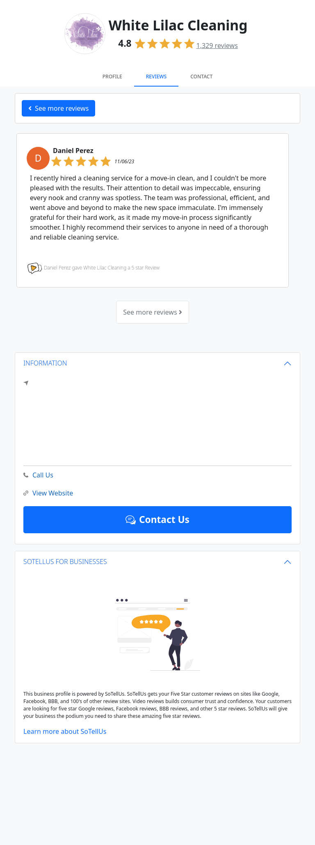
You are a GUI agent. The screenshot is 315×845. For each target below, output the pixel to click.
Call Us (38, 475)
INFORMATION (45, 363)
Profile (112, 76)
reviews (217, 45)
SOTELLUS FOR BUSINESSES (65, 561)
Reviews (156, 76)
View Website (48, 493)
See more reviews (152, 312)
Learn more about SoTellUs (64, 731)
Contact (201, 76)
